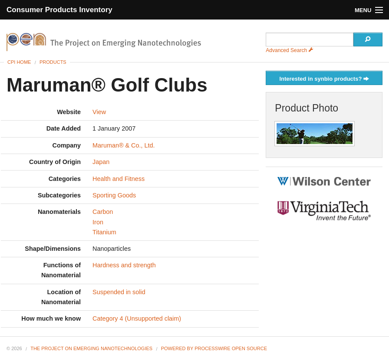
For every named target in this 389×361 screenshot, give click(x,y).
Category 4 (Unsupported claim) (136, 318)
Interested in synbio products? (324, 79)
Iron (97, 222)
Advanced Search (289, 50)
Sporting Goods (114, 195)
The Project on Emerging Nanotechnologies (91, 348)
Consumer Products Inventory (59, 10)
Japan (100, 161)
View (99, 111)
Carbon (102, 211)
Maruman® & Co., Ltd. (123, 145)
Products (53, 62)
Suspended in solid (118, 292)
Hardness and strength (124, 265)
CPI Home (19, 62)
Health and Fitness (118, 178)
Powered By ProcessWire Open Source (214, 348)
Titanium (104, 232)
